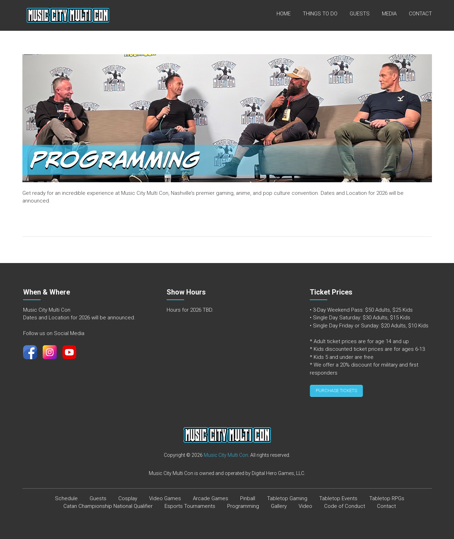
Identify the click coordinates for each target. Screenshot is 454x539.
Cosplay (127, 497)
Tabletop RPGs (386, 497)
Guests (360, 13)
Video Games (165, 497)
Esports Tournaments (190, 504)
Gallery (279, 504)
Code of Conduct (344, 504)
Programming (243, 504)
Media (389, 13)
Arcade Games (210, 497)
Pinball (247, 497)
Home (284, 13)
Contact (420, 13)
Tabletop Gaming (287, 497)
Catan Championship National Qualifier (108, 504)
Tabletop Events (338, 497)
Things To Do (320, 13)
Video (305, 504)
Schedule (66, 497)
